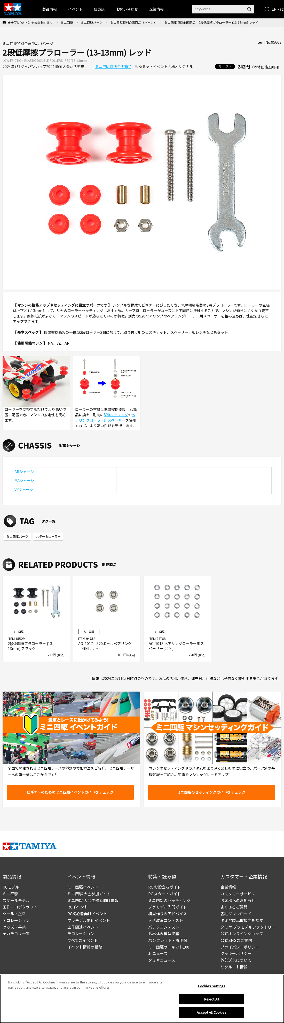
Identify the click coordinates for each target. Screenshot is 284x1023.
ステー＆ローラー (48, 536)
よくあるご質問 (234, 907)
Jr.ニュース (158, 953)
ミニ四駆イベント (82, 887)
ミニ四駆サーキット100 (168, 947)
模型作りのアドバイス (167, 913)
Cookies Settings (211, 985)
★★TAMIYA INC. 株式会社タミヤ (30, 22)
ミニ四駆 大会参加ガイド (89, 893)
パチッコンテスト (163, 927)
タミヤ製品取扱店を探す (241, 920)
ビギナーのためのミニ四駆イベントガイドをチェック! (70, 792)
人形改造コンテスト (165, 920)
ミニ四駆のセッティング (169, 900)
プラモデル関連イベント (88, 920)
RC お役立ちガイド (164, 887)
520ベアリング (116, 414)
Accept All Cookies (211, 1012)
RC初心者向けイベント (87, 913)
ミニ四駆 (67, 22)
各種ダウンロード (235, 913)
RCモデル (11, 887)
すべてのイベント (82, 940)
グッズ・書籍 (14, 927)
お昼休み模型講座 (163, 933)
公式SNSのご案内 (236, 940)
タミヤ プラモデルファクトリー (247, 927)
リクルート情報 (234, 966)
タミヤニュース (161, 960)
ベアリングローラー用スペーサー (105, 417)
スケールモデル (16, 900)
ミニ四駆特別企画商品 (113, 66)
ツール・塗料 (14, 913)
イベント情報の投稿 (84, 947)
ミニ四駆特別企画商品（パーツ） (133, 22)
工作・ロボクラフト (20, 907)
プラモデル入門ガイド (167, 907)
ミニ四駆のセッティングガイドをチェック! (211, 792)
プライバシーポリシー (239, 947)
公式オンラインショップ (241, 933)
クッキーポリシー (235, 953)
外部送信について (235, 960)
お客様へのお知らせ (237, 900)
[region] (142, 998)
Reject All (211, 999)
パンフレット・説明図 (167, 940)
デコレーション (16, 920)
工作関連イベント (82, 927)
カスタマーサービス (237, 893)
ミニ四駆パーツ (91, 22)
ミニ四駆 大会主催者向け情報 (93, 900)
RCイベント (77, 907)
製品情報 (49, 9)
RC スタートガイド (164, 893)
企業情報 (228, 887)
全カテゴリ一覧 (16, 933)
